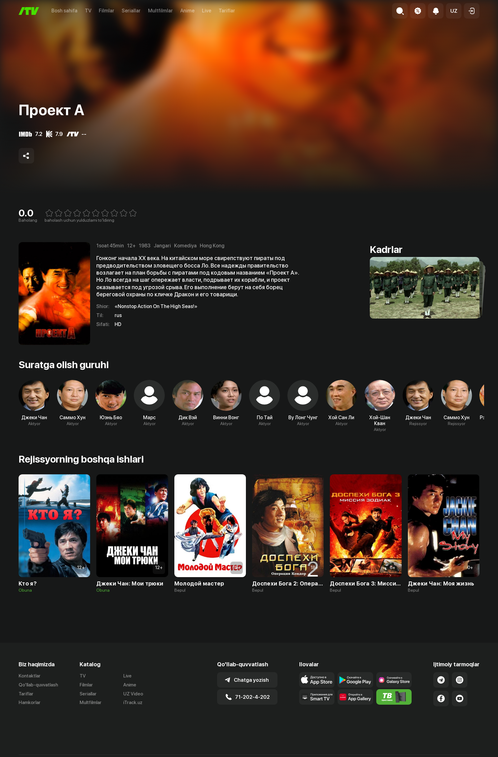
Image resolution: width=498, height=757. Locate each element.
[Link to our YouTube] (459, 698)
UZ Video (133, 694)
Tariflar (227, 11)
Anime (187, 11)
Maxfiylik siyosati (461, 750)
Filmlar (106, 11)
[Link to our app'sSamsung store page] (394, 680)
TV (88, 11)
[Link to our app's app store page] (317, 680)
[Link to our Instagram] (459, 680)
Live (206, 11)
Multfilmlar (160, 11)
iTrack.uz (132, 702)
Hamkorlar (30, 702)
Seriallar (131, 11)
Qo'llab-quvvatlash (38, 685)
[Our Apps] (317, 697)
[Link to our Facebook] (441, 698)
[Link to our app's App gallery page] (355, 697)
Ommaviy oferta (419, 750)
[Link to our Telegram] (441, 680)
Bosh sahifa (64, 11)
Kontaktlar (30, 676)
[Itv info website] (394, 697)
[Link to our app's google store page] (355, 680)
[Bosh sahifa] (29, 11)
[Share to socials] (26, 155)
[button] (453, 11)
